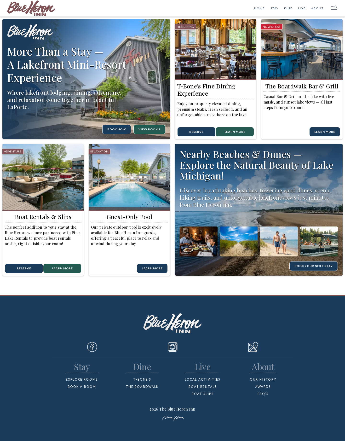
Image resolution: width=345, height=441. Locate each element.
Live (302, 8)
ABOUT (317, 8)
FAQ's (263, 394)
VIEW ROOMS (149, 129)
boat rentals (203, 387)
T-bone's (142, 379)
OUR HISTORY (263, 379)
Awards (263, 387)
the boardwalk (142, 387)
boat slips (203, 394)
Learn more (62, 268)
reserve (196, 131)
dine (288, 8)
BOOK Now (116, 129)
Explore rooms (82, 379)
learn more (234, 131)
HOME (259, 8)
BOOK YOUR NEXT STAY (313, 266)
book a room (82, 387)
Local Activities (203, 379)
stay (274, 8)
